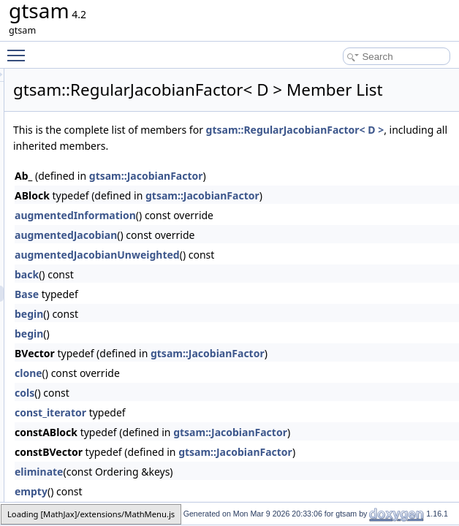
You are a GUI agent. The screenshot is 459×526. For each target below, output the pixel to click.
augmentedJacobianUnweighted (280, 291)
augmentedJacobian (248, 271)
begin (211, 350)
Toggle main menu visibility (19, 49)
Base (209, 331)
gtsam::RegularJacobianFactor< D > (285, 166)
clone (211, 409)
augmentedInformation (258, 252)
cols (207, 429)
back (209, 311)
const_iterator (233, 449)
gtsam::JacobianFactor (329, 212)
